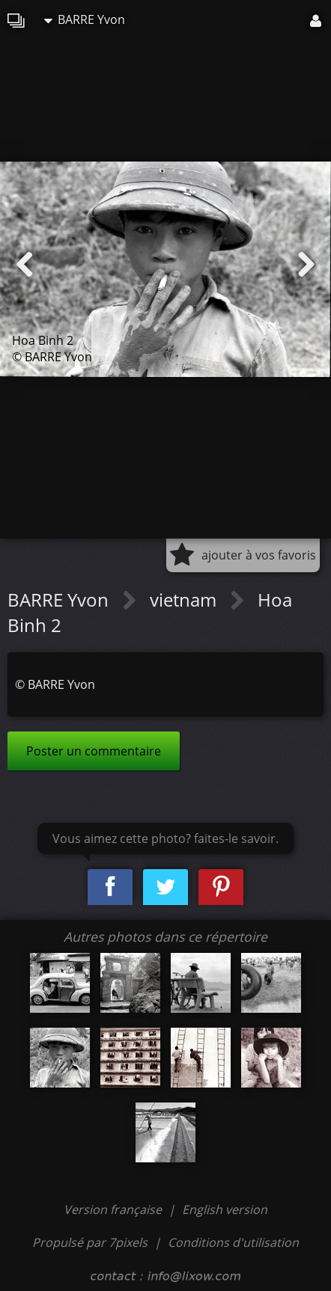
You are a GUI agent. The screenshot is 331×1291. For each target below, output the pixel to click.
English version (224, 1209)
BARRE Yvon (84, 19)
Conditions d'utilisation (233, 1242)
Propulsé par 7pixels (90, 1242)
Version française (114, 1209)
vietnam (185, 599)
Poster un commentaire (93, 751)
